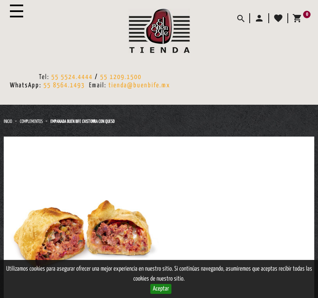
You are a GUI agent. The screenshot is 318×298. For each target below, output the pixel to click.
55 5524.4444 (72, 77)
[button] (258, 18)
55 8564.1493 (64, 85)
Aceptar (161, 289)
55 (105, 77)
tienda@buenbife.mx (139, 85)
